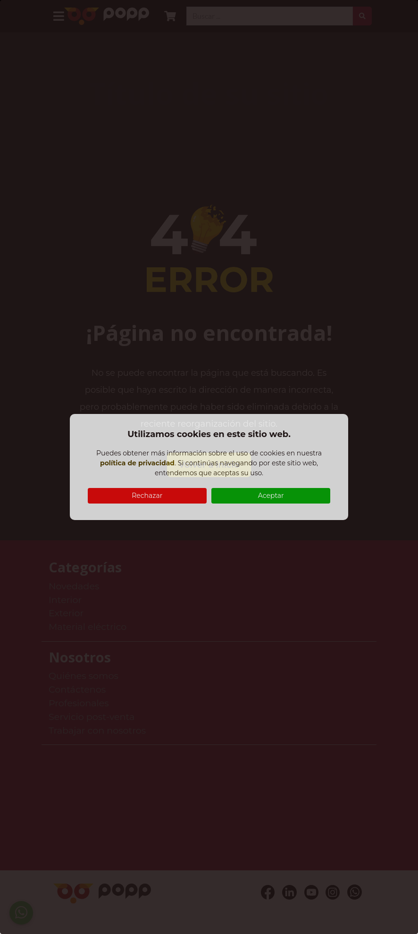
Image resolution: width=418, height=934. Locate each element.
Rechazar (147, 495)
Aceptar (271, 495)
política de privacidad (137, 463)
